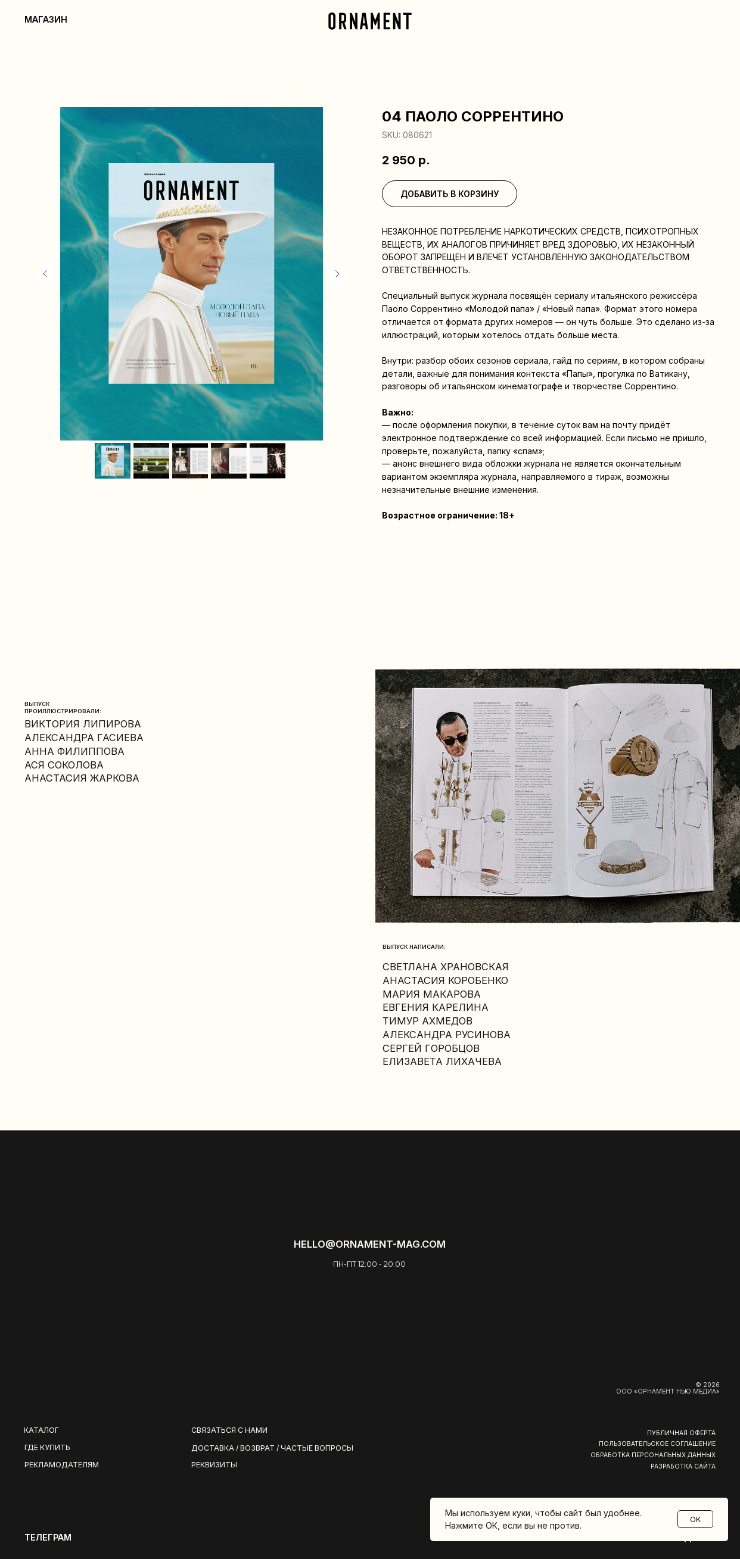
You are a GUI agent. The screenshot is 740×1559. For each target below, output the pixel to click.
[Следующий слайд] (337, 274)
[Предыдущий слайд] (45, 274)
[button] (236, 1431)
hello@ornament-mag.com (370, 1244)
